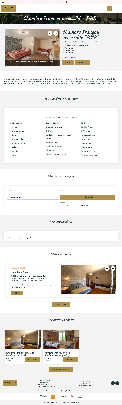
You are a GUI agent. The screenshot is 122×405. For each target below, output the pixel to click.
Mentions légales (51, 391)
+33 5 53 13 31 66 (83, 381)
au (62, 191)
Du (11, 191)
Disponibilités (82, 63)
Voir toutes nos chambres (61, 370)
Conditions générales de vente (67, 391)
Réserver (68, 63)
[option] (32, 47)
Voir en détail (32, 360)
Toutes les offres (61, 304)
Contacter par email (84, 385)
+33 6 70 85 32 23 (83, 383)
